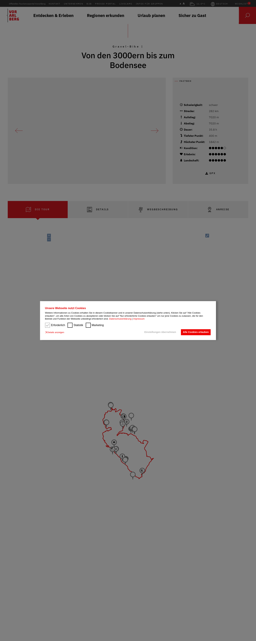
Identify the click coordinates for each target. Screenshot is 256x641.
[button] (55, 332)
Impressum (139, 319)
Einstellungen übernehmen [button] (160, 332)
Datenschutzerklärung (120, 319)
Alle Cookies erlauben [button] (196, 332)
